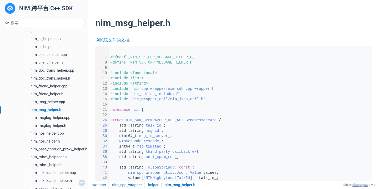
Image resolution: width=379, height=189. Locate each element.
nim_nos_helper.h (45, 141)
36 (101, 152)
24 (101, 120)
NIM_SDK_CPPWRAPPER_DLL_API (154, 120)
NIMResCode (130, 141)
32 (101, 141)
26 (101, 125)
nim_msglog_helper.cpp (50, 118)
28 (101, 131)
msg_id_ (153, 131)
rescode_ (152, 141)
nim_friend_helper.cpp (49, 86)
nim (136, 110)
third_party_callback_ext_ (173, 152)
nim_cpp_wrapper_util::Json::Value (164, 173)
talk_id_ (154, 125)
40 (101, 167)
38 (101, 157)
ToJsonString (159, 167)
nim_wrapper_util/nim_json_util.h (168, 99)
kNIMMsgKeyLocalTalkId (167, 178)
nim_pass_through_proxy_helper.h (59, 149)
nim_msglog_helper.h (48, 125)
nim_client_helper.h (47, 62)
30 (101, 136)
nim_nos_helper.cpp (47, 133)
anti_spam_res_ (161, 157)
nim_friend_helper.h (47, 94)
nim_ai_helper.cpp (46, 39)
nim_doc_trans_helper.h (50, 78)
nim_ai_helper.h (44, 47)
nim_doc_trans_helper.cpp (52, 70)
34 (101, 146)
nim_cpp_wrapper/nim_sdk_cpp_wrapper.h (174, 89)
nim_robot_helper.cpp (49, 157)
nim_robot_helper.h (47, 165)
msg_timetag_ (150, 146)
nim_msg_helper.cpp (48, 102)
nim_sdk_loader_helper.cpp (53, 173)
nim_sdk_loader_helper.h (51, 180)
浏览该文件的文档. (113, 40)
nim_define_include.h (155, 94)
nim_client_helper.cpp (49, 54)
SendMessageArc (201, 120)
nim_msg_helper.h (46, 110)
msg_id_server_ (154, 136)
